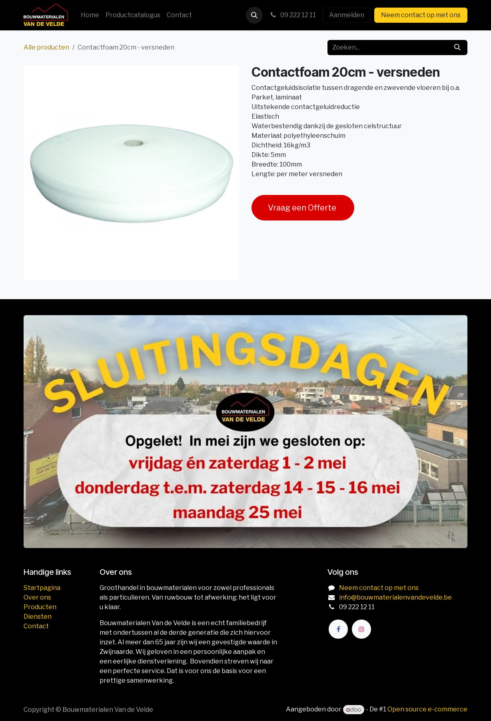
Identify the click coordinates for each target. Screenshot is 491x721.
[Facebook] (338, 629)
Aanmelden (346, 15)
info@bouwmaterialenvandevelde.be (395, 597)
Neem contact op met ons (421, 15)
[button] (254, 15)
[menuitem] (90, 15)
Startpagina (42, 588)
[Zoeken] (457, 47)
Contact (36, 626)
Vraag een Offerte (303, 208)
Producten (40, 607)
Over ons (37, 597)
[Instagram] (361, 629)
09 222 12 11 (292, 15)
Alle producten (46, 47)
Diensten (38, 616)
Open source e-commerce (427, 709)
